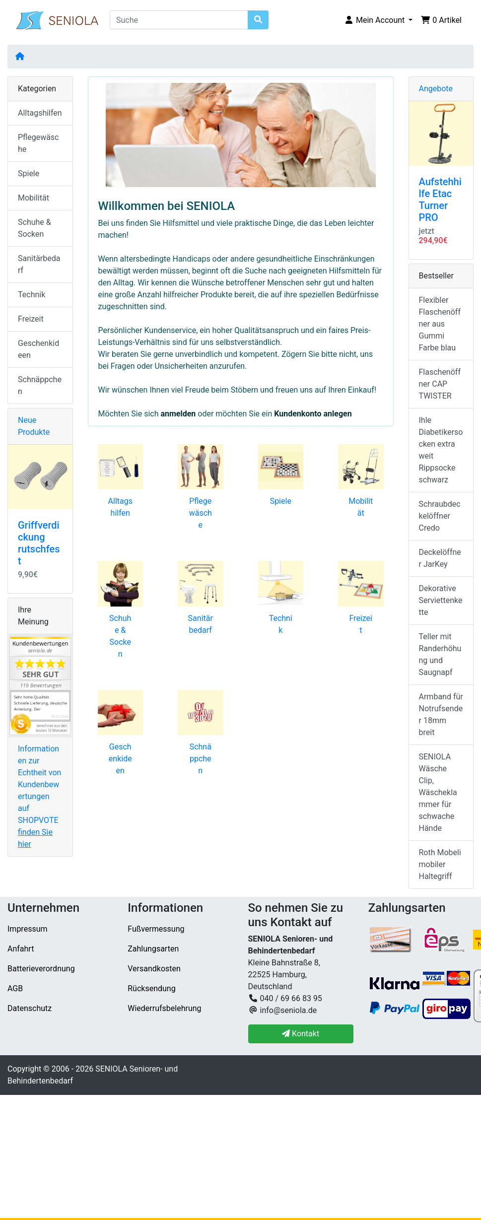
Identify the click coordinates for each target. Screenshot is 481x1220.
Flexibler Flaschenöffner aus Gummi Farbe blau (440, 323)
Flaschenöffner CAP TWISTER (440, 384)
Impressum (27, 929)
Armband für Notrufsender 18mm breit (441, 714)
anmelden (178, 413)
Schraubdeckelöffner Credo (440, 516)
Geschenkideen (120, 758)
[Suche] (179, 19)
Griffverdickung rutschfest (39, 543)
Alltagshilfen (40, 113)
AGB (15, 988)
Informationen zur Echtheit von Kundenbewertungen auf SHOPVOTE (39, 796)
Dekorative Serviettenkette (441, 600)
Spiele (280, 501)
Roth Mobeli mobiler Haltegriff (440, 864)
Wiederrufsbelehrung (164, 1008)
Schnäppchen (200, 758)
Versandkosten (154, 968)
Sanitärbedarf (39, 264)
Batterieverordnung (41, 968)
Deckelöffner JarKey (440, 558)
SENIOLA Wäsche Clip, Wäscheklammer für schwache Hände (438, 792)
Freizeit (31, 319)
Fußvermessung (156, 929)
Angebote (436, 88)
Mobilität (33, 198)
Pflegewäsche (200, 513)
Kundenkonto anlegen (312, 413)
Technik (31, 294)
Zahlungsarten (153, 948)
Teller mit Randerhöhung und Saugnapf (440, 654)
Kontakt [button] (300, 1033)
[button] (378, 20)
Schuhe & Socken (34, 228)
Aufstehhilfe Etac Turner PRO (440, 199)
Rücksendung (151, 988)
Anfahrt (20, 948)
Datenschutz (29, 1008)
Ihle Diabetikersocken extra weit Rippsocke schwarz (441, 449)
